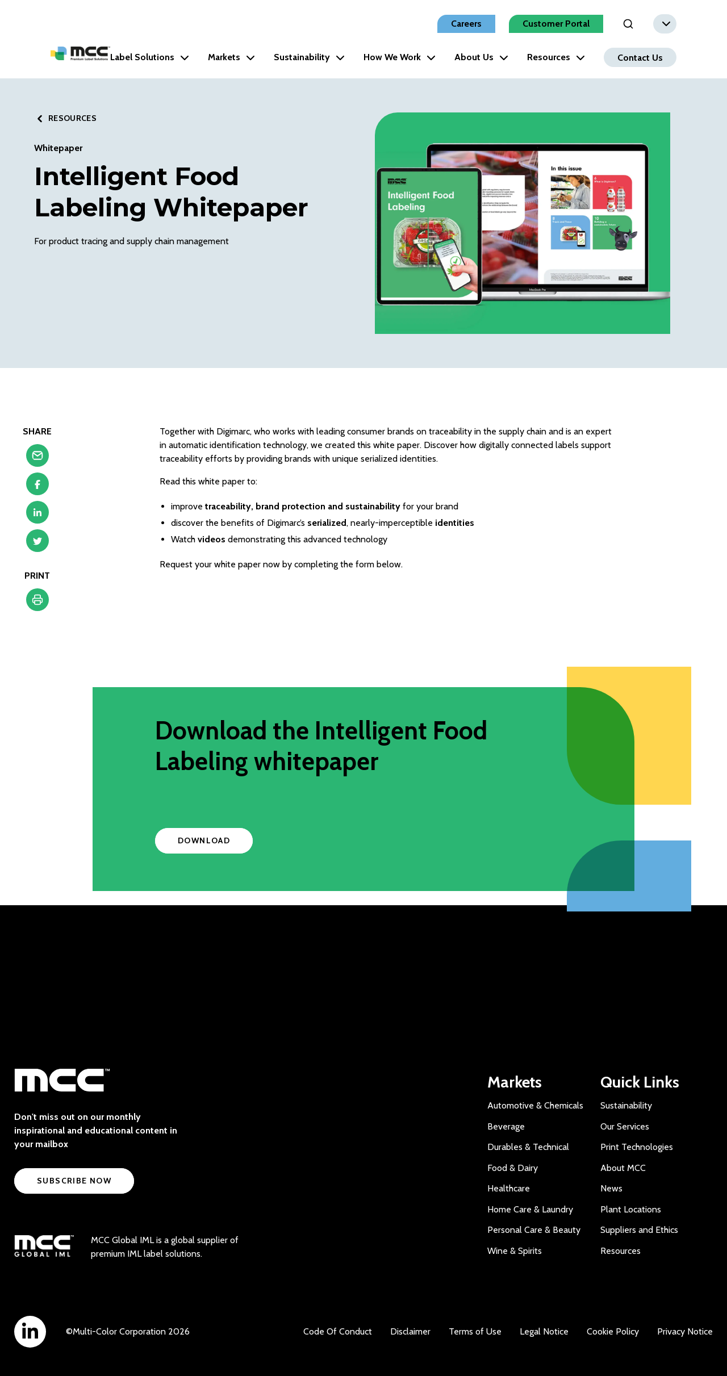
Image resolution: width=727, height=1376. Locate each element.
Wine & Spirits (514, 1250)
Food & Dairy (512, 1167)
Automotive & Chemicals (535, 1105)
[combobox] (664, 24)
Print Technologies (636, 1146)
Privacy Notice (685, 1331)
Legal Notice (544, 1331)
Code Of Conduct (337, 1331)
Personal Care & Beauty (533, 1229)
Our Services (624, 1126)
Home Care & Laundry (530, 1209)
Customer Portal (556, 23)
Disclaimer (410, 1331)
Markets (231, 57)
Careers (466, 23)
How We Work (400, 57)
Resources (556, 57)
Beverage (506, 1126)
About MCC (623, 1167)
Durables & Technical (528, 1146)
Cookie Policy (613, 1331)
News (611, 1188)
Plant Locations (630, 1209)
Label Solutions (149, 57)
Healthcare (508, 1188)
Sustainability (309, 57)
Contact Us (640, 57)
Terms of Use (475, 1331)
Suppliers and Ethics (639, 1229)
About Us (481, 57)
